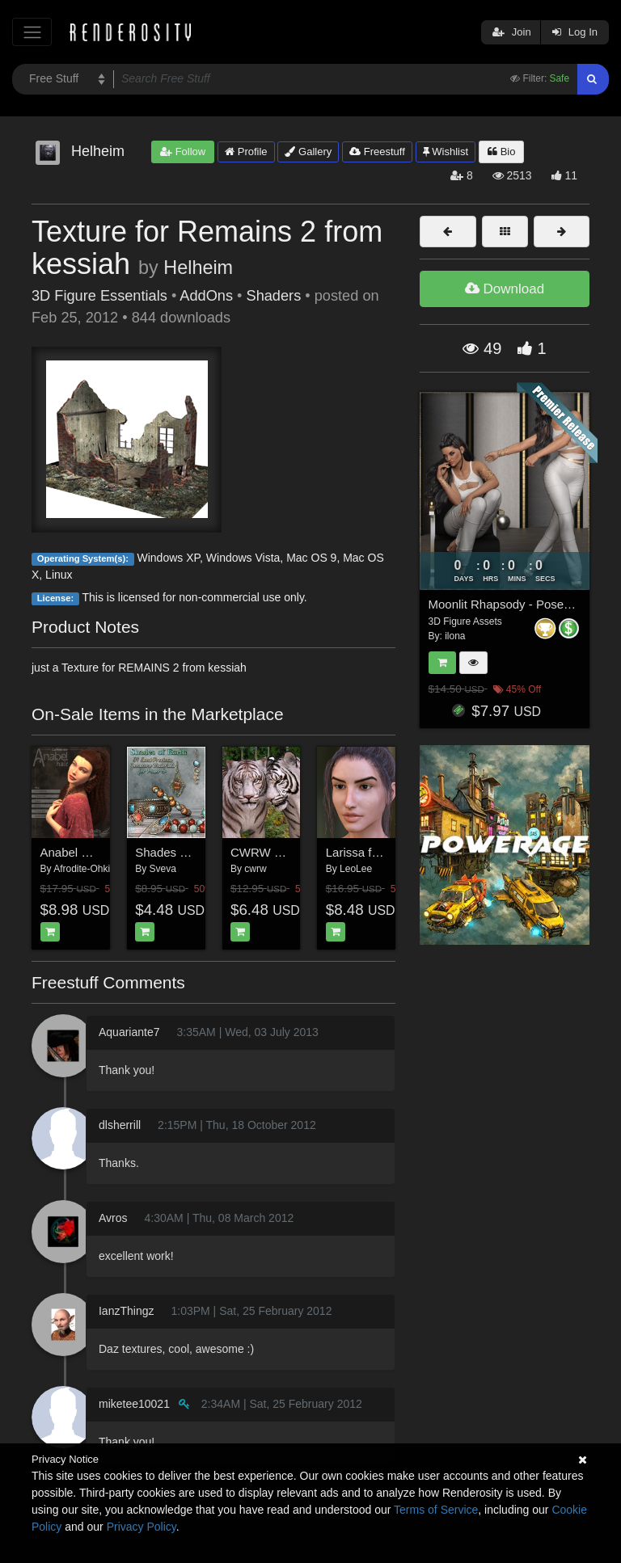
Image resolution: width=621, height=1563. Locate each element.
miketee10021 (134, 1403)
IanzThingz (126, 1310)
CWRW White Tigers (285, 852)
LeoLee (356, 868)
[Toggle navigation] (32, 32)
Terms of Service (436, 1509)
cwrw (255, 868)
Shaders (274, 296)
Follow (182, 151)
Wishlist (445, 151)
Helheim (198, 267)
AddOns (206, 296)
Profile (246, 151)
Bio (501, 151)
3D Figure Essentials (99, 296)
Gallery (308, 151)
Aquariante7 (129, 1032)
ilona (455, 636)
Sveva (163, 868)
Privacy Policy (141, 1526)
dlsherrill (120, 1125)
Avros (113, 1217)
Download (504, 289)
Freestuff (377, 151)
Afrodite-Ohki (81, 868)
